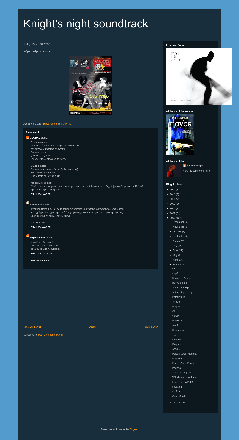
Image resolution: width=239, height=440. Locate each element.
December (179, 222)
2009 (173, 203)
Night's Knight (38, 237)
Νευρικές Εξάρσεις (182, 278)
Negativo (177, 358)
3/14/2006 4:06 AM (41, 227)
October (177, 231)
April (176, 259)
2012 (173, 189)
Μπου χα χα (178, 297)
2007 (173, 213)
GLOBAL (35, 137)
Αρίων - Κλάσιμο (181, 287)
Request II (177, 344)
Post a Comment (40, 260)
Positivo (176, 368)
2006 (173, 217)
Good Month (179, 396)
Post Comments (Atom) (50, 334)
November (179, 226)
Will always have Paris (184, 377)
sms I (175, 268)
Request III (178, 306)
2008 (173, 208)
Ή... (174, 334)
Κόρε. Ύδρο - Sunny (183, 363)
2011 (173, 194)
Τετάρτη (176, 301)
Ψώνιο (175, 316)
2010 (173, 199)
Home (91, 327)
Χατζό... (176, 349)
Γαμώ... (176, 273)
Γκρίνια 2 (177, 386)
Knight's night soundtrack (85, 23)
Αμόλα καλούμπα (181, 372)
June (176, 250)
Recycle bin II (179, 282)
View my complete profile (196, 170)
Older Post (150, 327)
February (178, 402)
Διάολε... (176, 325)
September (179, 236)
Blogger (134, 429)
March (176, 264)
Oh (173, 311)
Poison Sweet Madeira (184, 353)
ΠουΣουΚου (178, 330)
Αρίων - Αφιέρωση (182, 292)
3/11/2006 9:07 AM (41, 194)
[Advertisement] (91, 297)
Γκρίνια (176, 391)
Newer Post (32, 327)
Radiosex (177, 320)
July (175, 245)
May (175, 255)
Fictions (176, 339)
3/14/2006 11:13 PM (42, 253)
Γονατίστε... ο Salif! (182, 382)
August (177, 241)
